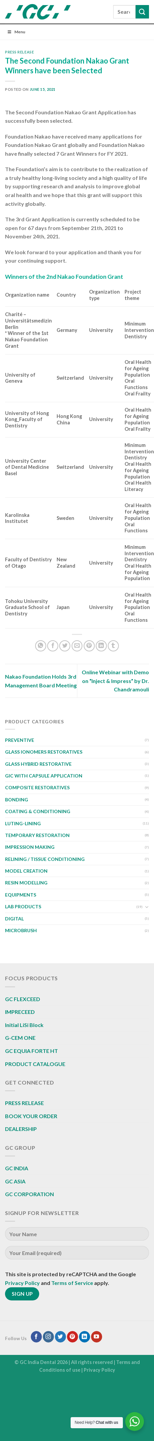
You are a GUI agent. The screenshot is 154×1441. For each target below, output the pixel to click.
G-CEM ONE (20, 1037)
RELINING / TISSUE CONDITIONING (45, 859)
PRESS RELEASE (19, 52)
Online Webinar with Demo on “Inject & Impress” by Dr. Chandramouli (115, 680)
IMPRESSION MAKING (30, 847)
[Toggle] (146, 907)
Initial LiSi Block (24, 1025)
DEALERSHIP (21, 1129)
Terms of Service (72, 1283)
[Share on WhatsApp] (40, 645)
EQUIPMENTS (20, 895)
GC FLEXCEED (22, 999)
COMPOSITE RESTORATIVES (37, 787)
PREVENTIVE (19, 740)
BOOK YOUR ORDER (31, 1116)
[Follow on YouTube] (96, 1336)
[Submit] (142, 11)
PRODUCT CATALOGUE (35, 1064)
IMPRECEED (20, 1012)
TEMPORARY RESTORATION (37, 835)
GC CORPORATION (29, 1194)
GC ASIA (15, 1181)
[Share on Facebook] (52, 645)
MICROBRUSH (21, 930)
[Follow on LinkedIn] (84, 1336)
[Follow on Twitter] (60, 1336)
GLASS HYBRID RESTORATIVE (38, 764)
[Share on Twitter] (64, 645)
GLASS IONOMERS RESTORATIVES (43, 752)
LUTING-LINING (23, 823)
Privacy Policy (22, 1283)
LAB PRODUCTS (23, 906)
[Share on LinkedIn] (101, 645)
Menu (16, 31)
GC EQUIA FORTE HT (31, 1051)
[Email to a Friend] (77, 645)
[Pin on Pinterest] (89, 645)
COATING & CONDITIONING (37, 811)
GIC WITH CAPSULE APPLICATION (43, 776)
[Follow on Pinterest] (72, 1336)
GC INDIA (16, 1168)
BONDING (16, 799)
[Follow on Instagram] (48, 1336)
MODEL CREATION (26, 871)
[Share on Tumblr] (113, 645)
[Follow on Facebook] (36, 1336)
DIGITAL (14, 918)
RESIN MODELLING (26, 882)
